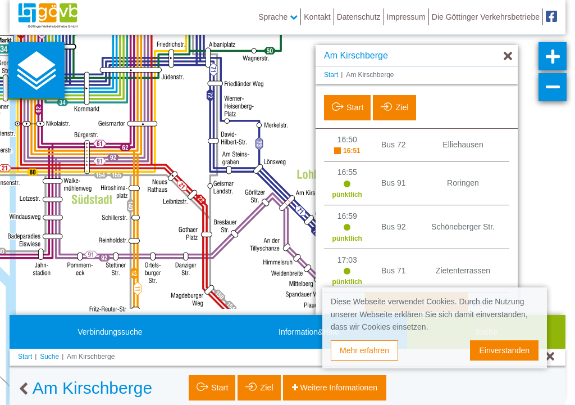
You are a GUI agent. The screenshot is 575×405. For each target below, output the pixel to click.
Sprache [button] (278, 16)
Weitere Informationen (337, 387)
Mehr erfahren (364, 350)
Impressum (406, 16)
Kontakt (317, 16)
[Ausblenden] (508, 56)
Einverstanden (504, 350)
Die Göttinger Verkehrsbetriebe (486, 16)
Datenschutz (359, 16)
